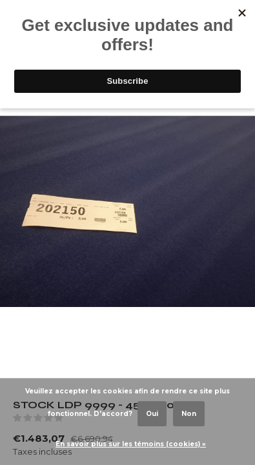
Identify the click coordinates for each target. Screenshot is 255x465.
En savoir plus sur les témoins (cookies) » (131, 444)
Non (188, 414)
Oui (152, 414)
